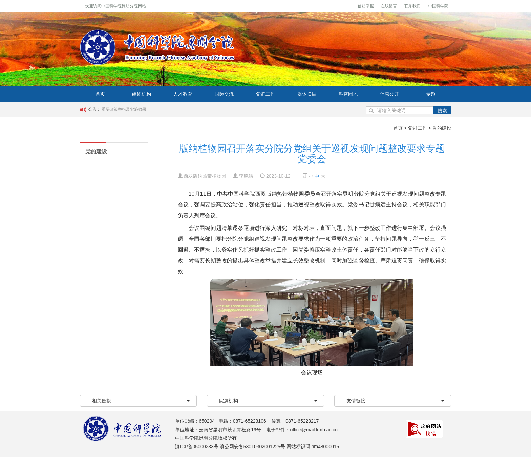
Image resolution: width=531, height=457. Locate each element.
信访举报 (366, 6)
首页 (100, 94)
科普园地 (348, 94)
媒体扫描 (306, 94)
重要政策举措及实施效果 (124, 109)
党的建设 (441, 128)
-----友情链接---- (391, 401)
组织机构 (141, 94)
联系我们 (412, 6)
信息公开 (389, 94)
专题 (431, 94)
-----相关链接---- (137, 401)
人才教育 (182, 94)
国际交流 (224, 94)
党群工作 (265, 94)
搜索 (442, 110)
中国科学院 (438, 6)
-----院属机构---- (264, 401)
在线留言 (389, 6)
